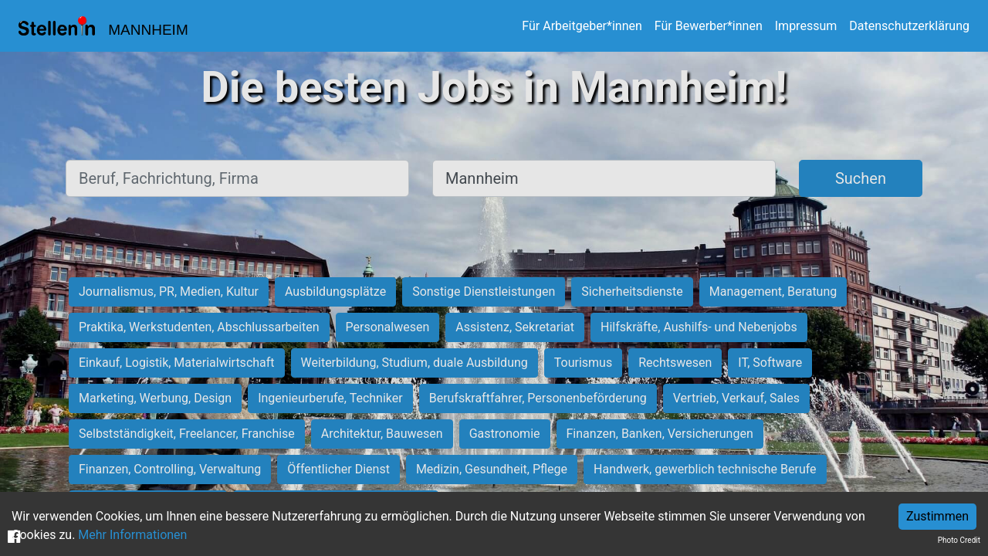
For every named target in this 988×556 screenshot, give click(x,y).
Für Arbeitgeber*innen (581, 26)
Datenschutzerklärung (909, 26)
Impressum (806, 26)
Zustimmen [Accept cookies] (937, 516)
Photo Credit (959, 540)
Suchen (860, 178)
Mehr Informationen (132, 534)
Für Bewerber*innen (709, 26)
